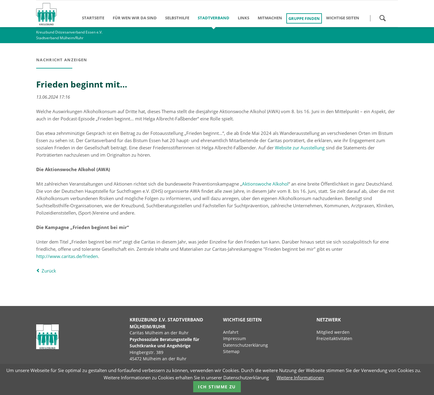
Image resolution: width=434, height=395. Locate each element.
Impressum (234, 338)
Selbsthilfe (177, 18)
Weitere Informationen (300, 377)
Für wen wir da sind (135, 18)
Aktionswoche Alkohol (265, 184)
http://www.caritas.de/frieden (67, 256)
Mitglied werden (333, 332)
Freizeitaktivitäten (334, 338)
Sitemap (231, 351)
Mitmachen (270, 18)
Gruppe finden (304, 18)
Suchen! (382, 18)
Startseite (93, 18)
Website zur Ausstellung (300, 148)
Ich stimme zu (217, 387)
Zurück (49, 271)
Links (243, 18)
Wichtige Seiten (342, 18)
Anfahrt (230, 332)
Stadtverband (213, 18)
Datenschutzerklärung (245, 345)
